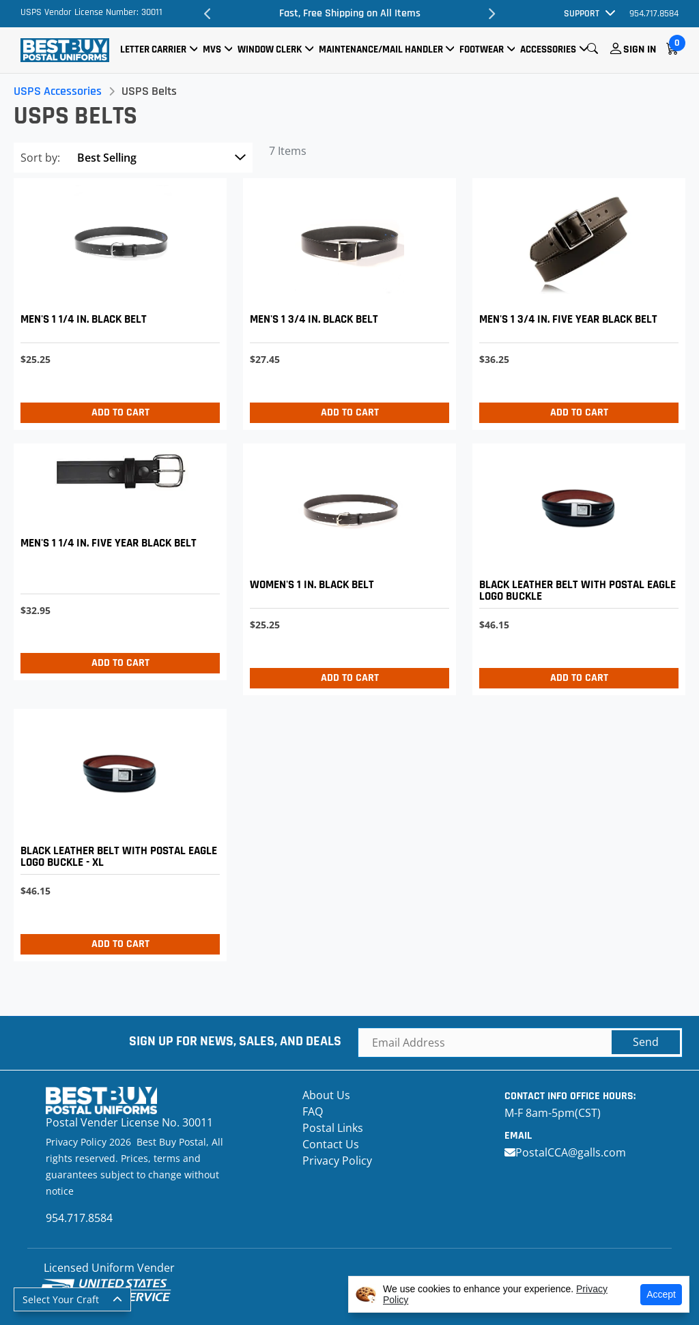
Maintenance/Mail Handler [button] (381, 49)
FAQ (312, 1111)
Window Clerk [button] (270, 49)
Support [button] (581, 14)
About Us (326, 1095)
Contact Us (330, 1144)
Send (646, 1041)
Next (491, 13)
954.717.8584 (654, 14)
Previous (207, 13)
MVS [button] (212, 49)
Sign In (639, 49)
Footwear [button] (481, 49)
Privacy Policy (337, 1160)
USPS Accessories (58, 91)
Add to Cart (120, 412)
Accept (661, 1294)
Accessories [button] (548, 49)
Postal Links (332, 1127)
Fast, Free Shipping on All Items (349, 13)
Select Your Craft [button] (61, 1299)
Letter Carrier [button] (153, 49)
